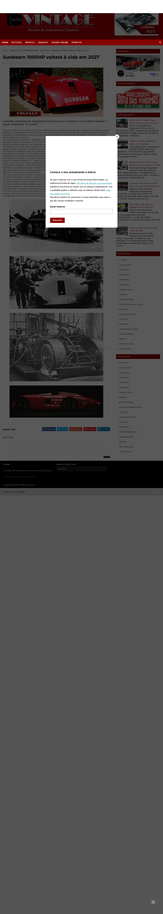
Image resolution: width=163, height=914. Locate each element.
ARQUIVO (43, 42)
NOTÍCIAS (17, 42)
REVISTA (29, 42)
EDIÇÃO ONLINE (60, 42)
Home (5, 42)
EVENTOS (77, 42)
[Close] (117, 138)
